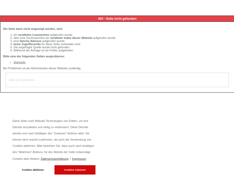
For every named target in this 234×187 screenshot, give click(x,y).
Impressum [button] (79, 158)
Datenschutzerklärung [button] (54, 158)
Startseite (19, 62)
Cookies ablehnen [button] (33, 169)
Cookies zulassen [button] (75, 169)
